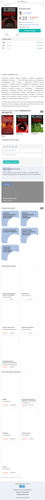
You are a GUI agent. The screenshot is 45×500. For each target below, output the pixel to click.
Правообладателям (22, 494)
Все (42, 111)
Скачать (41, 42)
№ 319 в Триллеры (28, 22)
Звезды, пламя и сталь (9, 198)
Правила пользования (22, 492)
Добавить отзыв (11, 162)
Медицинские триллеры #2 (31, 24)
